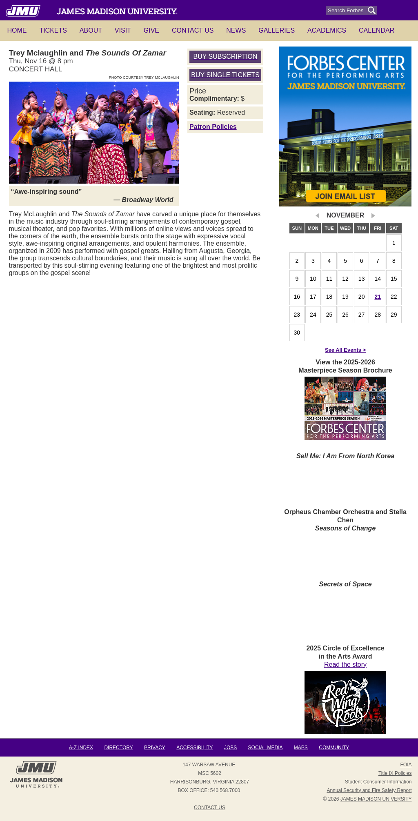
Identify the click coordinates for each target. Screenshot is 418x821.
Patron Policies (213, 126)
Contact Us (193, 30)
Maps (301, 747)
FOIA (405, 765)
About (91, 30)
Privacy (154, 747)
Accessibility (194, 747)
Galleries (276, 30)
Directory (118, 747)
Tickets (53, 30)
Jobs (230, 747)
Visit (123, 30)
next (373, 216)
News (236, 30)
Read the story (345, 664)
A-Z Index (81, 747)
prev (318, 216)
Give (151, 30)
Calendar (376, 30)
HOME (17, 30)
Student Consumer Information (378, 782)
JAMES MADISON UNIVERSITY (376, 799)
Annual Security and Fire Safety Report (369, 790)
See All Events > (345, 350)
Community (334, 747)
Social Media (265, 747)
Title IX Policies (395, 773)
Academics (326, 30)
